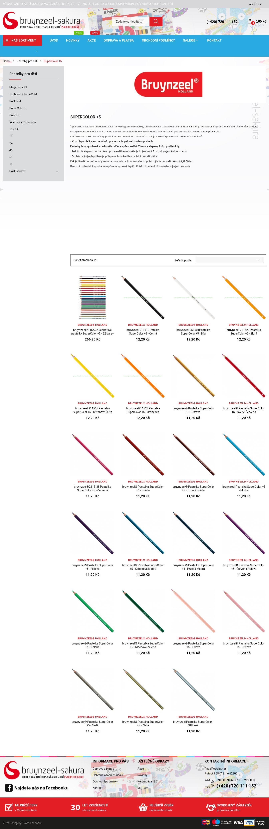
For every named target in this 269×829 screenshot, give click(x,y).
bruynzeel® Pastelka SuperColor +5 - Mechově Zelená (143, 645)
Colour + (14, 115)
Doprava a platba (103, 768)
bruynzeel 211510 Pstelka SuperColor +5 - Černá (143, 331)
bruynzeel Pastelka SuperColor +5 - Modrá (243, 488)
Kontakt (98, 787)
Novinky (142, 775)
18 (11, 136)
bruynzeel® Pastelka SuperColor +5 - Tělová (193, 645)
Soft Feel (15, 101)
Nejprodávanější (147, 781)
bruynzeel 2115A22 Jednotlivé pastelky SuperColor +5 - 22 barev (92, 331)
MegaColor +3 (18, 87)
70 (11, 164)
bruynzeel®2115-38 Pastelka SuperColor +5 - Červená (92, 488)
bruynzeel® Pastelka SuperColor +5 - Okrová (193, 410)
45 (11, 150)
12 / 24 (13, 129)
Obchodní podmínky (105, 781)
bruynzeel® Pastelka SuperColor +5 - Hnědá (143, 488)
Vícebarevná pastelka (23, 122)
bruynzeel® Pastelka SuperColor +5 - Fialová (92, 567)
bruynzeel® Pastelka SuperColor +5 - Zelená (92, 645)
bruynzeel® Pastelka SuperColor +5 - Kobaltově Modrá (143, 567)
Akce (140, 768)
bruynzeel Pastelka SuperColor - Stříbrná (193, 723)
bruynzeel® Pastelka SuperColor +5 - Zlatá (143, 723)
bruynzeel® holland (92, 325)
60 (11, 157)
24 (11, 143)
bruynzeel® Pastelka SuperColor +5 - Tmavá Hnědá (193, 488)
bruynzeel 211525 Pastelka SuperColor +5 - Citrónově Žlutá (92, 410)
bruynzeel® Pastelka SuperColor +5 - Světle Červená (243, 410)
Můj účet (142, 787)
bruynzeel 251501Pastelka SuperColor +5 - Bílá (193, 331)
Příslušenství (17, 171)
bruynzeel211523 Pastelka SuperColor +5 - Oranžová (143, 410)
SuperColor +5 (18, 108)
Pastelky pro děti (23, 74)
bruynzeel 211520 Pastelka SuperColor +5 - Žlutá (244, 331)
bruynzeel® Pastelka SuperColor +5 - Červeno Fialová (243, 567)
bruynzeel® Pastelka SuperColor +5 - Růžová (243, 645)
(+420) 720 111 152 (222, 22)
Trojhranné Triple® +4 (23, 94)
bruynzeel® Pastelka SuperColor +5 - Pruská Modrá (193, 567)
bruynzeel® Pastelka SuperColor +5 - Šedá (92, 723)
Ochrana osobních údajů (108, 775)
